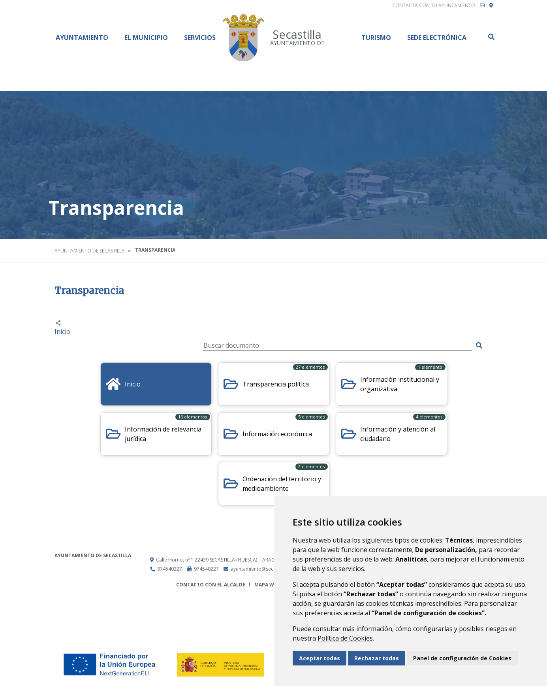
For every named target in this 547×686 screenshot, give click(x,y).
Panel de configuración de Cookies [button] (462, 658)
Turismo (376, 37)
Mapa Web (267, 584)
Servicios (200, 37)
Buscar (491, 37)
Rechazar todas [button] (376, 658)
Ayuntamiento (82, 37)
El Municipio (146, 37)
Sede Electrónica (436, 37)
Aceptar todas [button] (319, 658)
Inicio (62, 331)
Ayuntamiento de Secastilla (90, 250)
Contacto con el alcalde (210, 584)
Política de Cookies (345, 638)
